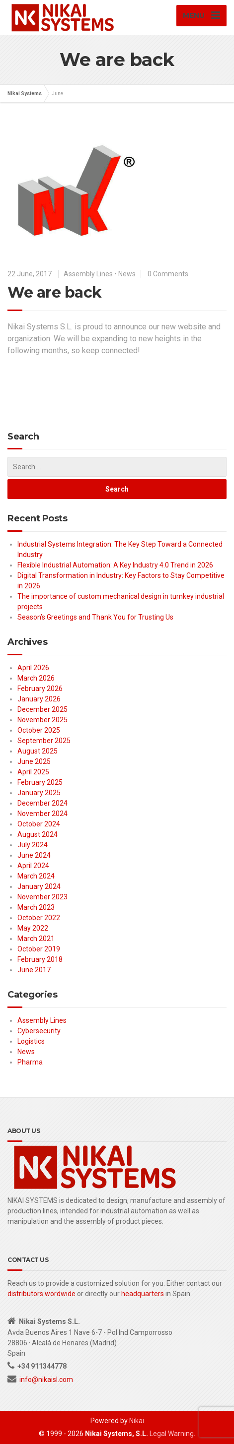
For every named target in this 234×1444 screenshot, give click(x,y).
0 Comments (168, 274)
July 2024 (32, 845)
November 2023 (42, 897)
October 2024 (38, 824)
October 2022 (38, 918)
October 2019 (38, 949)
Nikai (136, 1421)
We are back (54, 292)
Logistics (31, 1041)
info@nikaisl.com (46, 1379)
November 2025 (42, 720)
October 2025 (38, 730)
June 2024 (34, 855)
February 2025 (40, 782)
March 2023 (36, 907)
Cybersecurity (39, 1031)
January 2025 (39, 793)
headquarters (142, 1294)
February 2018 (40, 959)
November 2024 (42, 813)
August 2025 (37, 751)
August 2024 (37, 834)
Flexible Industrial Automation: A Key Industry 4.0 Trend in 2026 (115, 565)
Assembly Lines (88, 274)
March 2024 (36, 876)
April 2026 (33, 668)
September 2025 (44, 741)
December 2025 (42, 709)
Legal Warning (172, 1434)
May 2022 (32, 928)
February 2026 (40, 688)
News (127, 274)
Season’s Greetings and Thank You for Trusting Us (95, 617)
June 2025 (34, 761)
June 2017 (34, 970)
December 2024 (42, 803)
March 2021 (36, 938)
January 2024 (39, 886)
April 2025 (33, 772)
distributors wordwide (41, 1294)
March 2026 (36, 678)
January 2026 (39, 699)
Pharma (30, 1062)
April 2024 (33, 866)
